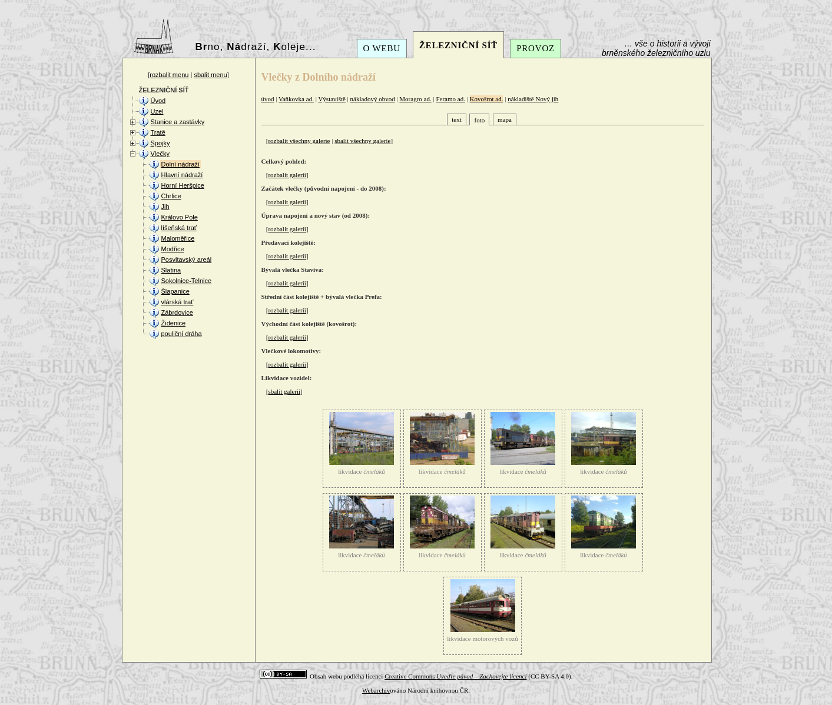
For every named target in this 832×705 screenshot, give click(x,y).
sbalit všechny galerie (362, 140)
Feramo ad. (450, 98)
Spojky (160, 143)
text (457, 119)
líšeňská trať (179, 227)
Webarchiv (376, 690)
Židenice (173, 323)
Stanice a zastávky (178, 121)
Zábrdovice (177, 312)
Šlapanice (175, 291)
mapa (505, 119)
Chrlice (171, 195)
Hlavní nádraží (182, 174)
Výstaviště (331, 98)
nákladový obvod (372, 98)
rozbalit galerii (287, 174)
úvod (267, 98)
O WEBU (381, 48)
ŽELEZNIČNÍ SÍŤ (458, 45)
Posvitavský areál (186, 259)
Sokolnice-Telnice (186, 280)
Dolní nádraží (180, 164)
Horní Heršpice (182, 185)
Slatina (171, 270)
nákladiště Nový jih (533, 98)
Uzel (157, 111)
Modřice (172, 248)
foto (479, 120)
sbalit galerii (284, 391)
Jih (165, 206)
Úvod (158, 100)
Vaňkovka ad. (296, 98)
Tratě (158, 132)
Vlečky (160, 153)
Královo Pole (179, 217)
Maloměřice (178, 238)
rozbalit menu (169, 74)
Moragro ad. (415, 98)
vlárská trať (177, 301)
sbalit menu (210, 74)
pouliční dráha (181, 333)
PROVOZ (535, 48)
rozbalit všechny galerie (299, 140)
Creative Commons (455, 676)
